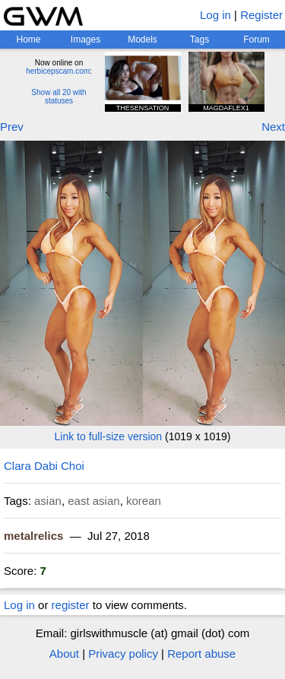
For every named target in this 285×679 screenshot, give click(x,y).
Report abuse (201, 653)
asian (48, 500)
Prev (12, 126)
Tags (199, 39)
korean (143, 500)
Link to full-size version (109, 436)
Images (85, 39)
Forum (256, 39)
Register (261, 14)
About (64, 653)
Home (28, 39)
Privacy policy (123, 653)
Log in (215, 14)
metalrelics (33, 535)
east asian (93, 500)
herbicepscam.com (58, 71)
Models (142, 39)
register (71, 604)
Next (273, 126)
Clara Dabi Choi (44, 465)
